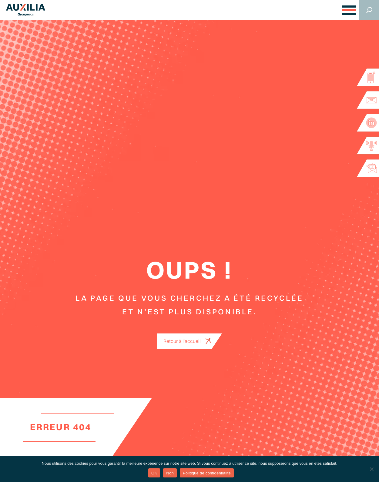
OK (154, 473)
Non (170, 473)
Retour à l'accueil (182, 341)
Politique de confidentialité (207, 473)
